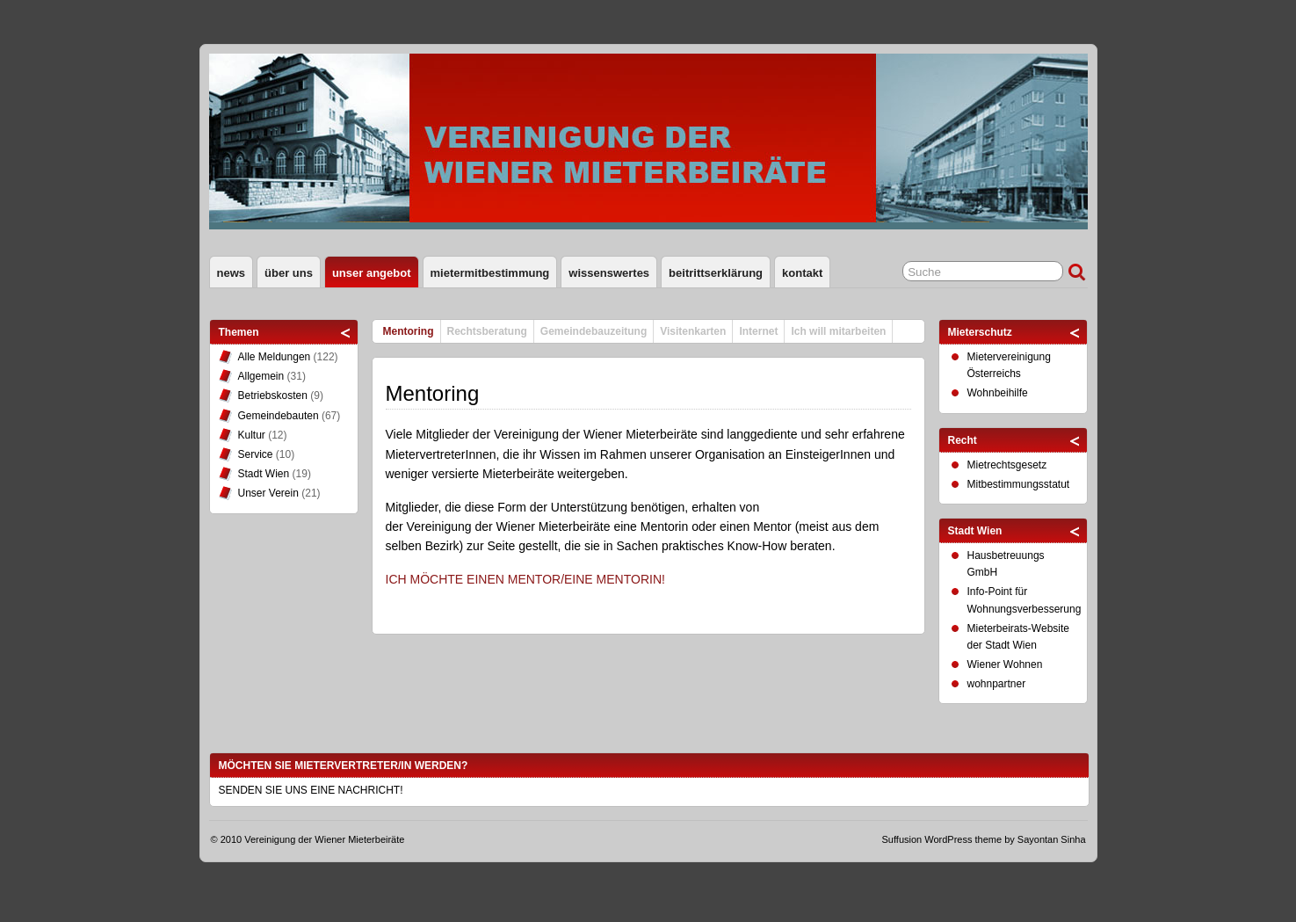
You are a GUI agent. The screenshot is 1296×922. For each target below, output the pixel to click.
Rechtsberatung (487, 331)
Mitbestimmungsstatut (1018, 484)
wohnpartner (996, 684)
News (231, 273)
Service (255, 454)
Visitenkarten (693, 331)
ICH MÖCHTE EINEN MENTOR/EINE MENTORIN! (525, 579)
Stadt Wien (264, 474)
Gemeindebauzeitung (593, 331)
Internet (758, 331)
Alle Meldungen (274, 357)
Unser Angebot (371, 273)
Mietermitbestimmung (490, 273)
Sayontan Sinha (1051, 839)
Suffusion (902, 839)
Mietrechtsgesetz (1007, 465)
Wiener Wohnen (1005, 664)
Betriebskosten (273, 395)
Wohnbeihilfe (997, 393)
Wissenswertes (608, 273)
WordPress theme (963, 839)
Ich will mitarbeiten (838, 331)
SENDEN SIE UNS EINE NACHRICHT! (311, 790)
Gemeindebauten (278, 416)
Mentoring (408, 331)
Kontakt (802, 273)
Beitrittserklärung (716, 273)
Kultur (251, 435)
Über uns (288, 273)
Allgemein (261, 376)
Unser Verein (268, 493)
